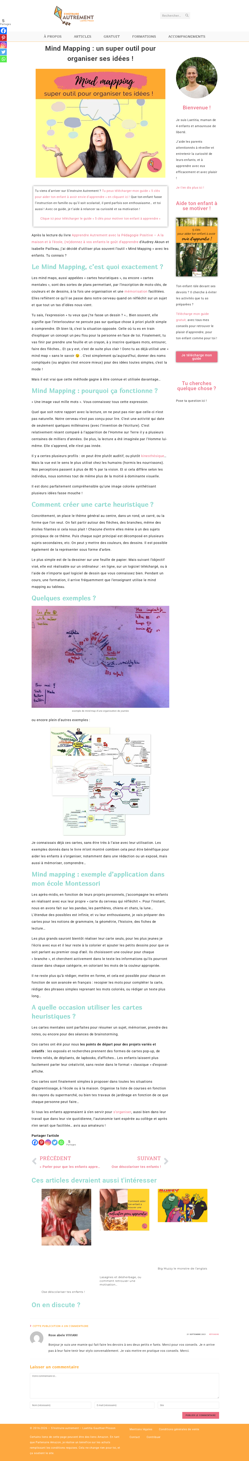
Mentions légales (141, 1429)
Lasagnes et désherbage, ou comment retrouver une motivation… (120, 1281)
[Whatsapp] (61, 1142)
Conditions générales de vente (179, 1429)
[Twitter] (55, 1142)
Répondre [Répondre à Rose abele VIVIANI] (214, 1334)
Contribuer (153, 1437)
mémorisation (135, 291)
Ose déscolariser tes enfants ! (63, 1291)
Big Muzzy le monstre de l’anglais (182, 1268)
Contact (135, 1437)
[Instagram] (48, 1142)
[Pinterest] (41, 1142)
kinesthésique (152, 456)
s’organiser (122, 1112)
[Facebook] (35, 1142)
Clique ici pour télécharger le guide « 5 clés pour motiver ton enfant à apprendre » (100, 218)
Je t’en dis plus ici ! (190, 187)
